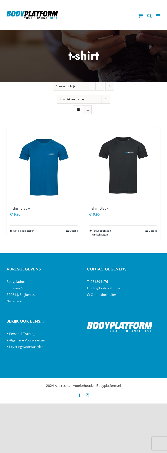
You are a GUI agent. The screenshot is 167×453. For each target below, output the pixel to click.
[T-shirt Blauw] (44, 164)
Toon (72, 99)
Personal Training (22, 333)
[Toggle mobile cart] (141, 15)
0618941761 (100, 281)
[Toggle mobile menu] (158, 15)
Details (73, 230)
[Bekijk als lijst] (87, 109)
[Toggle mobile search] (149, 15)
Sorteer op (65, 86)
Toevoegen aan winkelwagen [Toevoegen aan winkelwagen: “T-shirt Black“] (101, 232)
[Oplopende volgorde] (109, 86)
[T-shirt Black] (123, 164)
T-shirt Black (98, 208)
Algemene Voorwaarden (27, 340)
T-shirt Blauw (20, 208)
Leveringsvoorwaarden (26, 346)
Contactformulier (103, 294)
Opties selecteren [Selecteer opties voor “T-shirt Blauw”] (23, 230)
